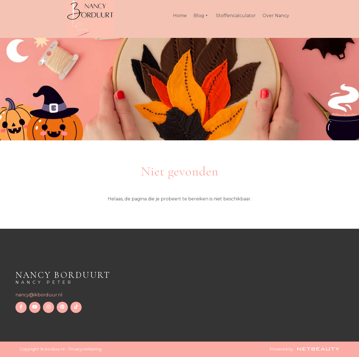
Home (180, 15)
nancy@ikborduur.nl (39, 295)
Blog (201, 15)
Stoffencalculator (236, 15)
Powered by (304, 349)
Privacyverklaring (85, 349)
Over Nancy (276, 15)
